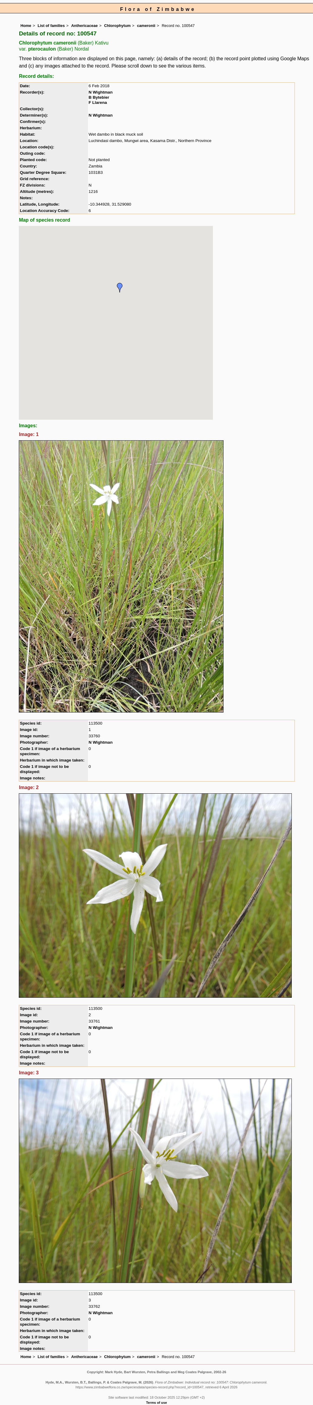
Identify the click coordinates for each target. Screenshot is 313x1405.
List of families (51, 25)
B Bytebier (99, 97)
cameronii (146, 25)
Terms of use (156, 1402)
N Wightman (101, 92)
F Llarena (98, 102)
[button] (120, 288)
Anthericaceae (84, 25)
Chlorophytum (117, 25)
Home (25, 25)
